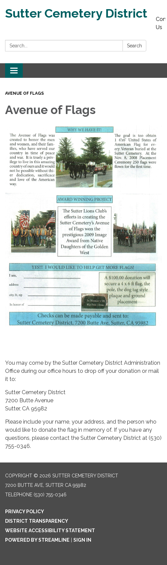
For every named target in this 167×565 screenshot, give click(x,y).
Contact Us (160, 23)
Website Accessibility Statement (50, 530)
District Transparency (36, 521)
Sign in (82, 540)
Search (134, 45)
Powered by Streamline (37, 540)
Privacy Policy (24, 511)
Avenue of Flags (24, 93)
